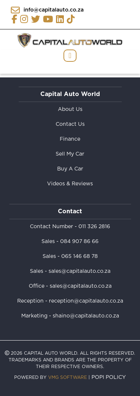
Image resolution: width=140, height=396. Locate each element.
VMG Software (67, 377)
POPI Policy (108, 377)
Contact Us (70, 124)
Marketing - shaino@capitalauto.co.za (70, 316)
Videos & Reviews (70, 183)
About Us (70, 109)
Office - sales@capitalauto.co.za (70, 286)
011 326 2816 (94, 226)
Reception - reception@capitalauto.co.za (70, 301)
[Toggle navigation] (70, 56)
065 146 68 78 (79, 256)
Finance (70, 139)
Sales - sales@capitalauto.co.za (70, 271)
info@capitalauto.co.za (47, 10)
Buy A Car (70, 169)
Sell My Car (70, 154)
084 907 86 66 (79, 241)
